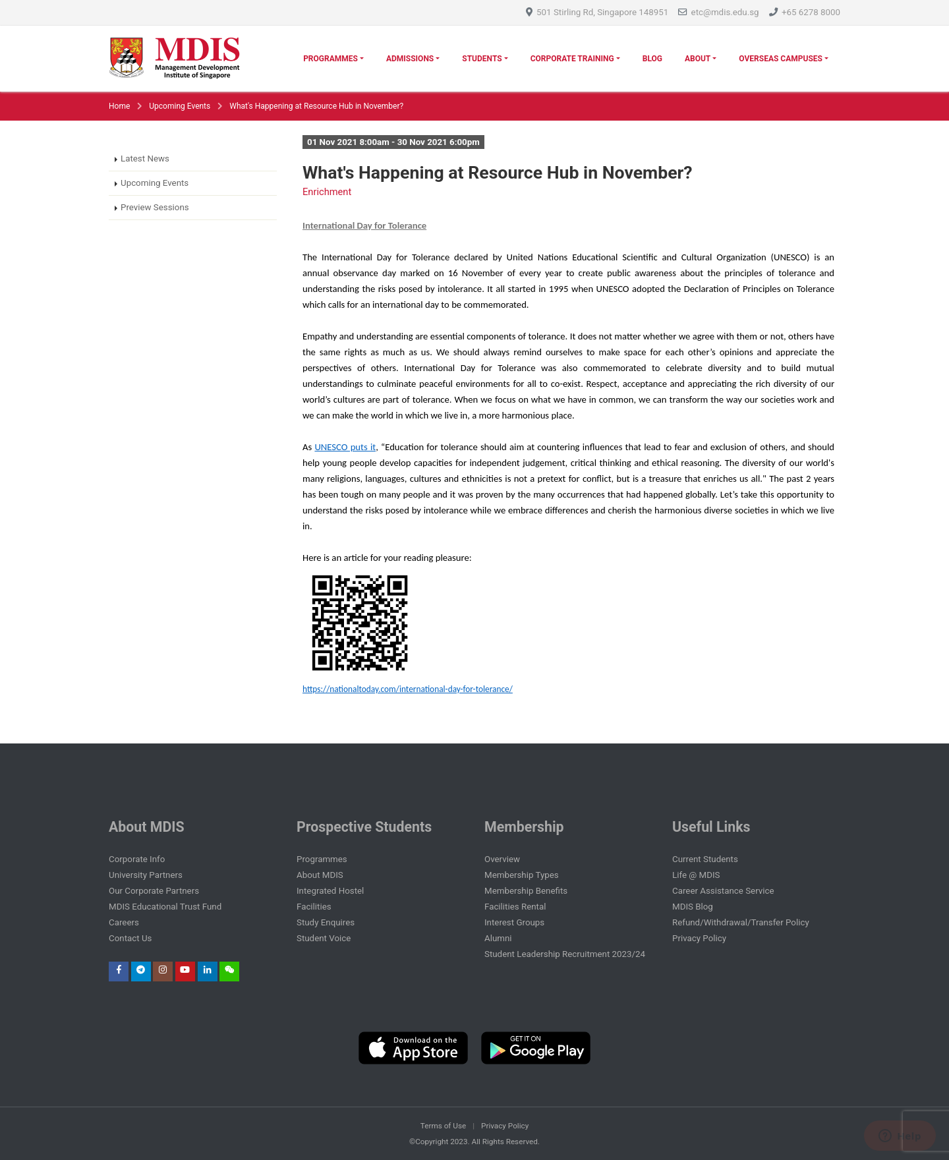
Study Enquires (326, 922)
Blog (652, 58)
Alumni (498, 938)
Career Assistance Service (723, 891)
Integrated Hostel (330, 891)
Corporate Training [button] (572, 58)
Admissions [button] (410, 58)
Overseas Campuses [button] (780, 58)
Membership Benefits (525, 891)
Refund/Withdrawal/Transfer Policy (740, 922)
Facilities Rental (515, 907)
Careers (124, 922)
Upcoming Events (179, 106)
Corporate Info (137, 859)
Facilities (314, 907)
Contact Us (130, 938)
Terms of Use (443, 1125)
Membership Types (521, 875)
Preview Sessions (155, 207)
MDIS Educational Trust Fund (165, 907)
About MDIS (320, 875)
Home (119, 106)
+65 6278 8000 (811, 12)
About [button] (697, 58)
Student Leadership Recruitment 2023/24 (564, 954)
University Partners (146, 875)
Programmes (322, 859)
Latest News (145, 158)
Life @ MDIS (696, 875)
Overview (502, 859)
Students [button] (482, 58)
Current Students (705, 859)
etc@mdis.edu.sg (725, 12)
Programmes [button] (330, 58)
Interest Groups (514, 922)
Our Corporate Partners (154, 891)
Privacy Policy (699, 938)
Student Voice (324, 938)
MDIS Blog (692, 907)
